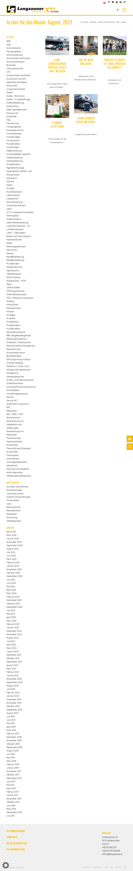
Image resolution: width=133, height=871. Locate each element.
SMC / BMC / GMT (14, 414)
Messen (10, 253)
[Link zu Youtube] (117, 2)
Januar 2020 (12, 696)
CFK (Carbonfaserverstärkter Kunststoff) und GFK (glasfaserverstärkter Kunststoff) (18, 79)
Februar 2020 (13, 692)
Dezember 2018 (13, 737)
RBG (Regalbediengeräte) (18, 335)
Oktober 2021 (12, 658)
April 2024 (11, 590)
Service (10, 397)
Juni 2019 (10, 720)
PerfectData (12, 304)
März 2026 (11, 535)
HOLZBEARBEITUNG (15, 849)
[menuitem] (104, 3)
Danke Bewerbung (15, 102)
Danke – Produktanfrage (18, 99)
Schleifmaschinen (14, 383)
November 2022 (14, 634)
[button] (5, 865)
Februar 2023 (12, 624)
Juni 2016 (10, 805)
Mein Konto (11, 250)
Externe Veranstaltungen (18, 497)
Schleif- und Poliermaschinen (20, 380)
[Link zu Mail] (113, 2)
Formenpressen (14, 133)
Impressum (11, 178)
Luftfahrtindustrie (14, 229)
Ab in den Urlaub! (86, 62)
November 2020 (14, 679)
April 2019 (11, 727)
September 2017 (14, 778)
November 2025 (14, 542)
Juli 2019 (10, 716)
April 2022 (11, 644)
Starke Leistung (57, 124)
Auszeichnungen (14, 490)
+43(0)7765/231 (109, 847)
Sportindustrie (13, 417)
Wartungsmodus (14, 472)
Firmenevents (12, 500)
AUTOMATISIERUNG (15, 831)
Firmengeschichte (15, 130)
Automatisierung (14, 55)
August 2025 (12, 548)
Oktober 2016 (12, 802)
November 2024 (14, 569)
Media (9, 243)
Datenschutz (12, 106)
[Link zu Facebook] (109, 2)
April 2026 (11, 531)
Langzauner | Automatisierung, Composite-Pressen (15, 202)
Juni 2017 (10, 781)
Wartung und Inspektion (17, 469)
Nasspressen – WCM (16, 280)
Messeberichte (13, 510)
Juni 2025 (11, 555)
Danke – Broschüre (15, 96)
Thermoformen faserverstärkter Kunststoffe (14, 441)
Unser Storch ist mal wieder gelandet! (115, 63)
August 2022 (12, 637)
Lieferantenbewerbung (17, 222)
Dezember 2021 (13, 655)
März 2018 (11, 761)
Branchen (11, 65)
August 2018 (12, 750)
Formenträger (13, 137)
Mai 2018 (10, 757)
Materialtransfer (14, 239)
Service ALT (11, 400)
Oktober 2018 (12, 744)
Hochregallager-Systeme (18, 154)
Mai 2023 (10, 614)
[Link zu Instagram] (125, 2)
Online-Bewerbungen (16, 294)
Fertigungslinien (13, 126)
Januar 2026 (12, 538)
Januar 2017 (12, 795)
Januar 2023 (12, 627)
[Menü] (123, 9)
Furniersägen (12, 147)
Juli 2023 (10, 610)
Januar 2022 (12, 651)
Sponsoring (11, 517)
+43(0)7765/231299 (111, 850)
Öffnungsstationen (15, 291)
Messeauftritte (13, 507)
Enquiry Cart (12, 113)
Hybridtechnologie (15, 167)
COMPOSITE (12, 837)
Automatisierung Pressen (18, 58)
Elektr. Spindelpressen (16, 109)
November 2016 (13, 798)
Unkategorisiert (13, 521)
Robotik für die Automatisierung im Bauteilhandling (15, 352)
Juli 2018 (10, 754)
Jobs (8, 503)
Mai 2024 (10, 586)
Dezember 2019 (13, 699)
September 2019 (14, 709)
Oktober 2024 (13, 572)
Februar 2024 (12, 596)
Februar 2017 (12, 791)
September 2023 (14, 607)
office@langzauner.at (112, 854)
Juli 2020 (10, 689)
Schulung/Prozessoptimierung (20, 387)
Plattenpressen (13, 308)
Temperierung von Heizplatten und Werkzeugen (15, 424)
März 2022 (11, 648)
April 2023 (11, 617)
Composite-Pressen (15, 89)
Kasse (9, 185)
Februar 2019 (12, 733)
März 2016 (11, 809)
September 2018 (14, 747)
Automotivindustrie (15, 61)
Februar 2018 (12, 764)
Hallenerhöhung (14, 150)
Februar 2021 (12, 672)
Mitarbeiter (11, 514)
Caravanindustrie (14, 68)
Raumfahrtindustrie (15, 332)
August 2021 (12, 665)
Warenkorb (11, 465)
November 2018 (13, 740)
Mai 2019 (10, 723)
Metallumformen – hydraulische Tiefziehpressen (15, 270)
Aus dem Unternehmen (17, 486)
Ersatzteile (11, 116)
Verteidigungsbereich (16, 462)
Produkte (10, 315)
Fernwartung (12, 123)
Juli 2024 (10, 579)
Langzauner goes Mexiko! (86, 120)
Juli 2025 (10, 552)
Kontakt (10, 188)
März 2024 (11, 593)
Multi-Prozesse (13, 277)
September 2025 (14, 545)
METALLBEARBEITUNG (16, 843)
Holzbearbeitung (14, 157)
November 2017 (13, 771)
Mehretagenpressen (16, 246)
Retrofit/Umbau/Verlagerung (20, 345)
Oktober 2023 (13, 603)
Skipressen (11, 411)
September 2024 (14, 576)
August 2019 (12, 713)
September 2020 (14, 682)
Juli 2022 (10, 641)
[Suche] (117, 9)
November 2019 (13, 703)
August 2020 (12, 685)
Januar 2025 (12, 566)
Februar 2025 (12, 562)
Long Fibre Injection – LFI (18, 226)
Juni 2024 (11, 583)
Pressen (10, 311)
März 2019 (11, 730)
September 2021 (14, 661)
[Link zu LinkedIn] (120, 2)
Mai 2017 (10, 785)
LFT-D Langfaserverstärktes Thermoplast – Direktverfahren (20, 215)
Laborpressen (13, 195)
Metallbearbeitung (15, 256)
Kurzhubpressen (14, 191)
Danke (9, 92)
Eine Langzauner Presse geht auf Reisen (57, 65)
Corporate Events (15, 493)
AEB (8, 41)
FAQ (8, 120)
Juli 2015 (10, 815)
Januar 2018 (12, 767)
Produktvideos (13, 325)
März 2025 (11, 559)
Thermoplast (12, 455)
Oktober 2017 (12, 774)
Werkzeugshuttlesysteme (18, 475)
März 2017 (11, 788)
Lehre (9, 209)
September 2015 (14, 812)
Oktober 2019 (12, 706)
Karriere (10, 181)
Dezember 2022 (14, 631)
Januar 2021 (12, 675)
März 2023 (11, 620)
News (9, 284)
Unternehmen (12, 458)
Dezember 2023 (14, 600)
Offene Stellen (13, 287)
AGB (8, 44)
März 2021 (11, 668)
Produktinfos (12, 321)
